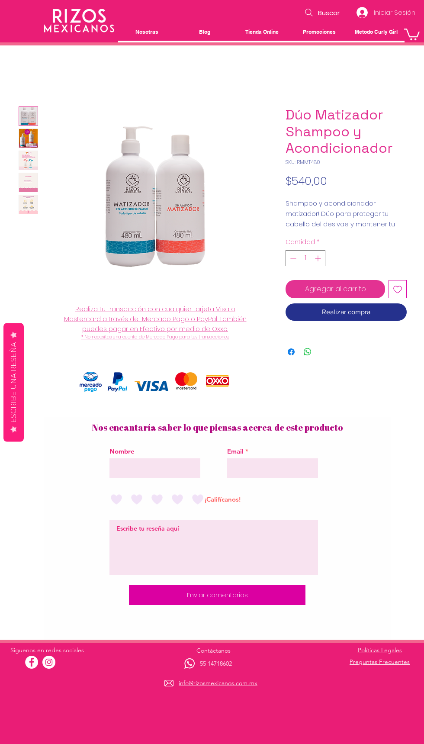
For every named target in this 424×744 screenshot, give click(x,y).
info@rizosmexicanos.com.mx (218, 683)
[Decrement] (292, 258)
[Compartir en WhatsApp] (307, 352)
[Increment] (318, 258)
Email (235, 451)
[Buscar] (321, 12)
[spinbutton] (305, 258)
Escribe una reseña (14, 382)
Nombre (122, 451)
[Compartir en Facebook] (291, 352)
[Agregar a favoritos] (398, 289)
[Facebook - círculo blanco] (31, 662)
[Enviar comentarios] (217, 595)
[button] (412, 33)
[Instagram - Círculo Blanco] (48, 662)
